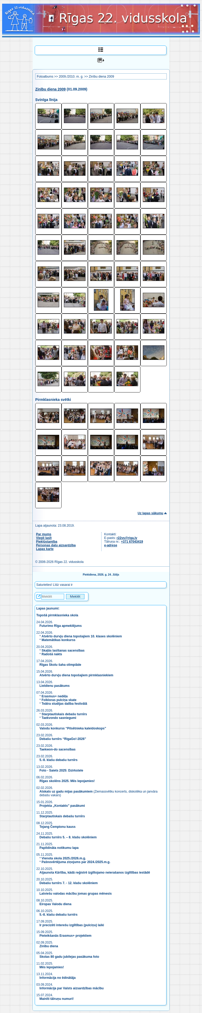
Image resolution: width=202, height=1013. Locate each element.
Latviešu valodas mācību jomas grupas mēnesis (75, 893)
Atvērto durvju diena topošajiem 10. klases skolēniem (82, 636)
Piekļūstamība (46, 541)
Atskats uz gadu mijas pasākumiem (66, 791)
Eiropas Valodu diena (55, 904)
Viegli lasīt (44, 538)
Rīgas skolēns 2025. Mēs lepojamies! (67, 781)
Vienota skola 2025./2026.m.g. (64, 858)
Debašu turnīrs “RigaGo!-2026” (62, 739)
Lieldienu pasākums (54, 686)
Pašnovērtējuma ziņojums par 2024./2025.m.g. (76, 862)
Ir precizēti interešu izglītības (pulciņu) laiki (71, 925)
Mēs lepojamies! (51, 967)
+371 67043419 (132, 541)
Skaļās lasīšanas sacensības (63, 650)
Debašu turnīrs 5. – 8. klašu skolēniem (68, 837)
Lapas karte (45, 549)
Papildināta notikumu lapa (59, 848)
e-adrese (110, 545)
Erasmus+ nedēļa (55, 696)
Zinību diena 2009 (101, 76)
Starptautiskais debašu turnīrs (64, 714)
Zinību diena (48, 946)
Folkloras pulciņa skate (59, 700)
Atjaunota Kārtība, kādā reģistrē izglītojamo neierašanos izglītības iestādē (94, 872)
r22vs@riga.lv (127, 538)
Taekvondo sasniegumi (59, 718)
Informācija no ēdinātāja (57, 978)
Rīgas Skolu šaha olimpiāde (60, 665)
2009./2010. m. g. (71, 76)
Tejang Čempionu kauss (57, 827)
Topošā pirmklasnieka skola (57, 615)
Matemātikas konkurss (58, 640)
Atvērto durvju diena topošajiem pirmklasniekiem (76, 675)
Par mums (43, 534)
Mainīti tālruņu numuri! (56, 999)
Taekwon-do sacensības (57, 749)
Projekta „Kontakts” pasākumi (62, 806)
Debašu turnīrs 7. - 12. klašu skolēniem (68, 883)
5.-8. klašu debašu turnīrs (58, 760)
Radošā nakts (52, 654)
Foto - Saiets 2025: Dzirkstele (61, 770)
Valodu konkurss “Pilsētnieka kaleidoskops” (72, 728)
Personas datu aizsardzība (56, 545)
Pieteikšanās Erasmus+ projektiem (65, 936)
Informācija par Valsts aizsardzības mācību (71, 988)
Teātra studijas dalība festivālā (64, 703)
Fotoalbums (45, 76)
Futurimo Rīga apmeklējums (60, 626)
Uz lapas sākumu (150, 513)
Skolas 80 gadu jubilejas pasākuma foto (69, 957)
